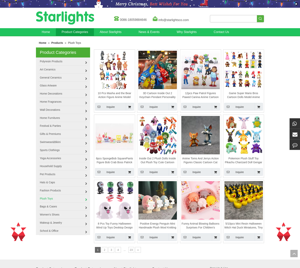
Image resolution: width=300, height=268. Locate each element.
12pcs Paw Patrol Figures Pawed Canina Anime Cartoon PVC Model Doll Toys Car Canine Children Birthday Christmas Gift (200, 95)
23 (131, 249)
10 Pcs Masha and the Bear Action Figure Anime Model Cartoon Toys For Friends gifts (114, 95)
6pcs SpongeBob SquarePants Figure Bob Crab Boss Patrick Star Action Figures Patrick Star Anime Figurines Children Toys (114, 160)
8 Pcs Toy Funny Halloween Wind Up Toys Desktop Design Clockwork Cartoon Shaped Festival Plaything (114, 225)
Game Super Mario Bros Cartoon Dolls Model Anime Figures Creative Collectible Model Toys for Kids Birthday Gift (243, 95)
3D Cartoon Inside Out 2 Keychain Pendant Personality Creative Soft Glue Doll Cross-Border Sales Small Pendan (157, 95)
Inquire (105, 107)
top (294, 253)
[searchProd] (233, 18)
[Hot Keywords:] (260, 18)
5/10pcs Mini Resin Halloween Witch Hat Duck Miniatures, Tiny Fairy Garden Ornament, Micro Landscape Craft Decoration (243, 225)
